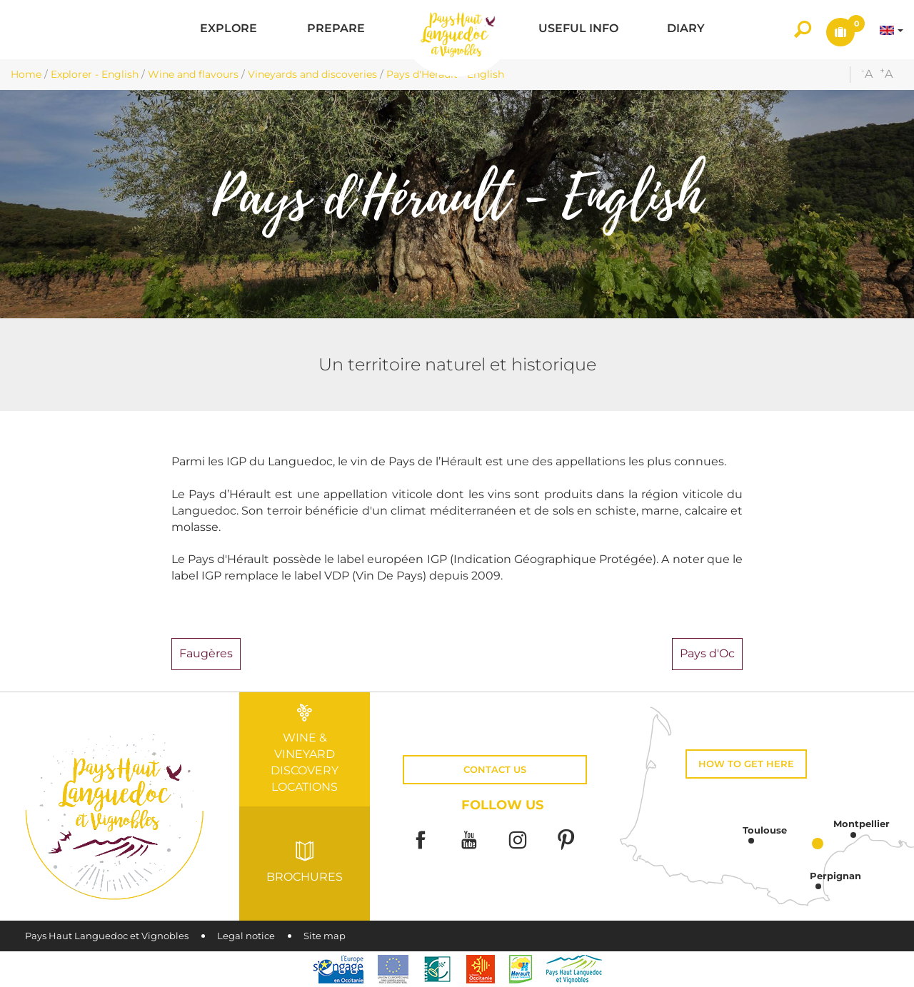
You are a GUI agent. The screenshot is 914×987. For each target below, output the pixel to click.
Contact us (494, 769)
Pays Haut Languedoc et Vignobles (107, 936)
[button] (228, 29)
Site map (324, 936)
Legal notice (246, 936)
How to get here (746, 764)
